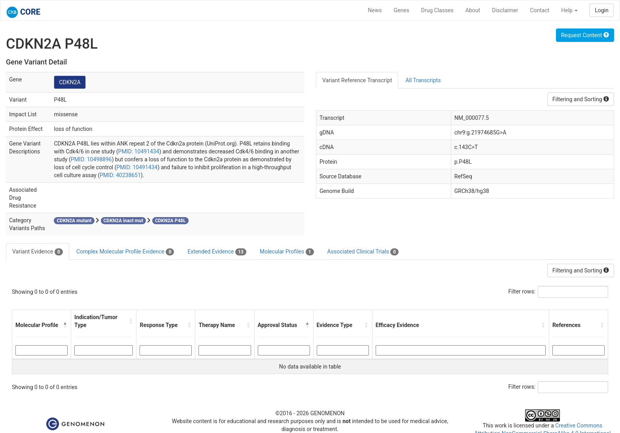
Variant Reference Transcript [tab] (357, 80)
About (472, 10)
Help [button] (569, 10)
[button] (65, 325)
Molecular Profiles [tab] (287, 251)
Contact (539, 10)
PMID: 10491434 (138, 151)
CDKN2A (69, 82)
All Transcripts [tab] (422, 80)
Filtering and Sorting (580, 99)
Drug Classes (437, 10)
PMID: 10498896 (91, 159)
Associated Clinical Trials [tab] (363, 251)
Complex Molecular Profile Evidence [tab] (125, 251)
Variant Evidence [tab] (37, 251)
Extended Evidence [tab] (216, 251)
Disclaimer (505, 10)
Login (602, 10)
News (375, 10)
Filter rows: (522, 291)
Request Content (585, 35)
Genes (401, 10)
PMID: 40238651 (120, 175)
